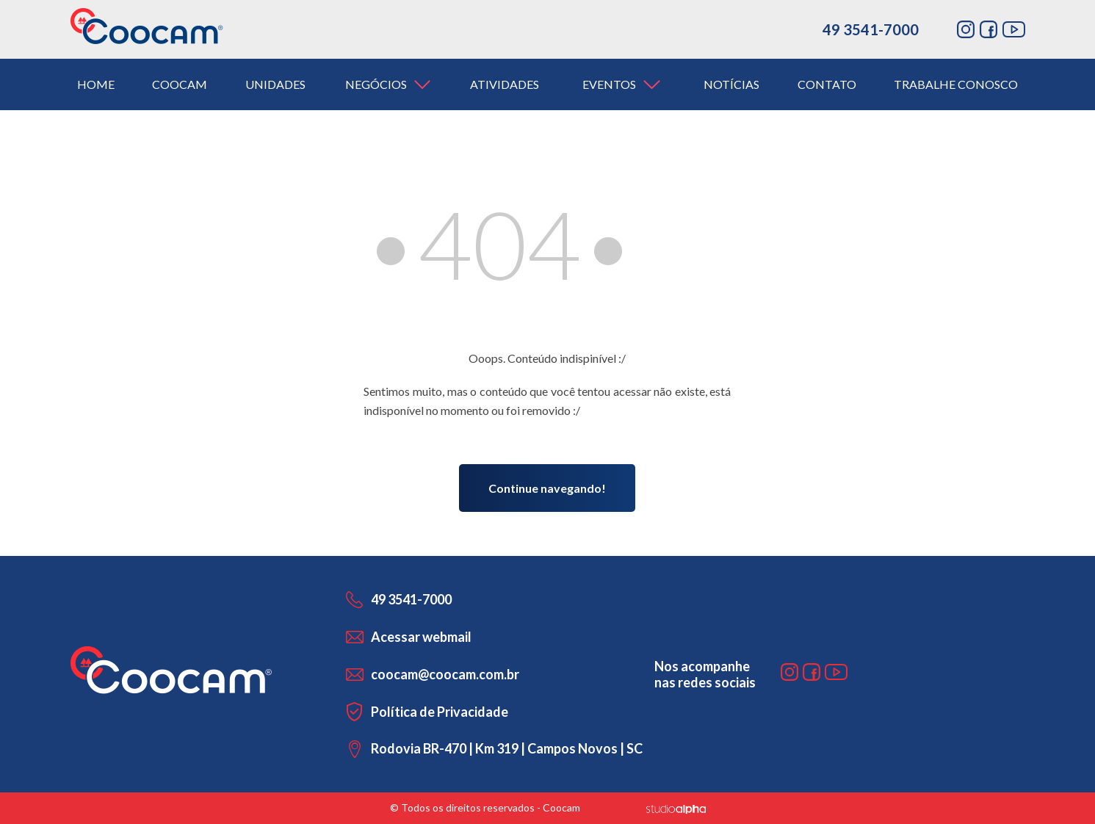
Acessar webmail (421, 637)
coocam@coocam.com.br (445, 674)
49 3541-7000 (871, 29)
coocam (179, 84)
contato (827, 84)
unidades (275, 84)
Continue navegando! (547, 488)
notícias (731, 84)
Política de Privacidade (439, 712)
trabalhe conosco (956, 84)
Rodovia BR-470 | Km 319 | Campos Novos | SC (507, 748)
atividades (504, 84)
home (96, 84)
